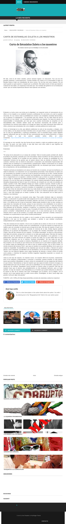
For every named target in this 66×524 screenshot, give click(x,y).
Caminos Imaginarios (31, 2)
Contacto (45, 521)
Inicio (19, 2)
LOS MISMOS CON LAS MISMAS (13, 434)
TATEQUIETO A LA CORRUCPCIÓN (14, 469)
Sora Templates (25, 515)
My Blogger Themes (36, 515)
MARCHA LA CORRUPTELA (12, 399)
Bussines (7, 494)
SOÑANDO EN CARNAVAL (11, 451)
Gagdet (6, 499)
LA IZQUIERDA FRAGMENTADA (13, 416)
